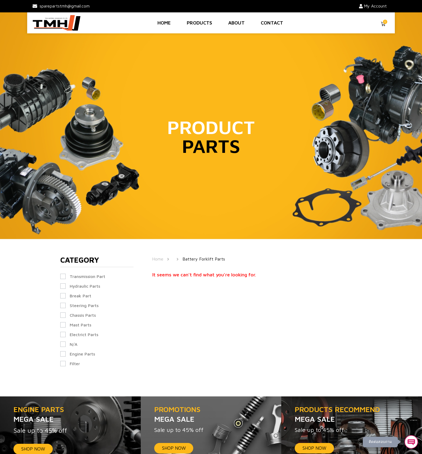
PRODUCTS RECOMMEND (352, 414)
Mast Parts (80, 324)
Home (164, 23)
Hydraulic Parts (85, 286)
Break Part (80, 295)
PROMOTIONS (211, 414)
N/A (74, 344)
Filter (75, 363)
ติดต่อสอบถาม (379, 441)
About (236, 23)
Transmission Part (87, 276)
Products (199, 23)
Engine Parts (82, 353)
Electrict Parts (84, 334)
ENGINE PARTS (70, 414)
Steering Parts (84, 305)
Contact (272, 23)
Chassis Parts (83, 315)
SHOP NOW (174, 448)
